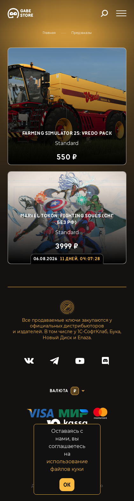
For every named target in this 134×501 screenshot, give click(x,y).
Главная (49, 33)
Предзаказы (81, 33)
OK (67, 485)
